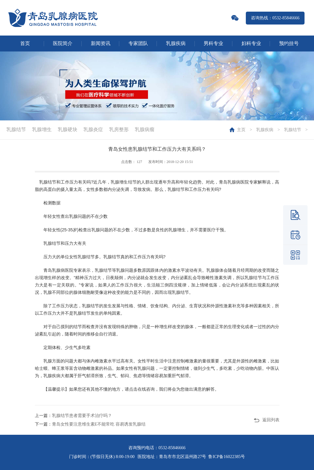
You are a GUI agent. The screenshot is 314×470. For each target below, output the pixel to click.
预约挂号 (289, 43)
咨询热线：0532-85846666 (275, 18)
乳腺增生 (42, 129)
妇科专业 (251, 43)
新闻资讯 (100, 43)
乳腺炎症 (93, 129)
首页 (25, 43)
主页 (241, 129)
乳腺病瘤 (144, 129)
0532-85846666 (172, 447)
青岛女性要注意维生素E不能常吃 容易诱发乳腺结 (99, 424)
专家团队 (138, 43)
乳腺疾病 (176, 43)
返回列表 (270, 420)
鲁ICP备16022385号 (226, 456)
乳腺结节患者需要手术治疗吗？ (82, 415)
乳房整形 (119, 129)
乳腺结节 (292, 129)
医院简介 (62, 43)
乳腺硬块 (67, 129)
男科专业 (213, 43)
